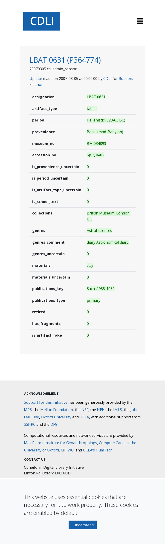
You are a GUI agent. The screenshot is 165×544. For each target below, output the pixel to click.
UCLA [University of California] (84, 417)
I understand (83, 524)
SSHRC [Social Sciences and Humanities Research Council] (29, 424)
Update (35, 78)
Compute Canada (114, 442)
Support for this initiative (45, 402)
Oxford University (56, 417)
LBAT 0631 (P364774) (65, 60)
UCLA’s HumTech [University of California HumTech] (98, 450)
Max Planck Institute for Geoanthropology (60, 442)
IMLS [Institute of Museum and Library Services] (117, 409)
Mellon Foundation (56, 409)
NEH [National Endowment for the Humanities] (101, 409)
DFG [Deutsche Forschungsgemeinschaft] (54, 424)
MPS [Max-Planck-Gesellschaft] (28, 409)
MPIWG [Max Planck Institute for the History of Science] (67, 450)
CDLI (107, 78)
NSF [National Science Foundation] (84, 409)
